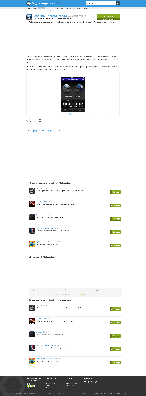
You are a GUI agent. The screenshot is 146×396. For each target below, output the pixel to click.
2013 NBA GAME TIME (45, 228)
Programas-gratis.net (44, 3)
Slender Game (42, 215)
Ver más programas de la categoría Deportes (44, 130)
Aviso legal (68, 381)
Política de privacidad (71, 383)
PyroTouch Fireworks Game (47, 241)
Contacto (48, 381)
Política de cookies (70, 385)
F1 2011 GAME (42, 201)
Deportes (117, 290)
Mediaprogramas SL (51, 388)
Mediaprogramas (32, 380)
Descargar (108, 17)
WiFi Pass (40, 188)
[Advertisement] (73, 41)
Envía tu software (50, 390)
